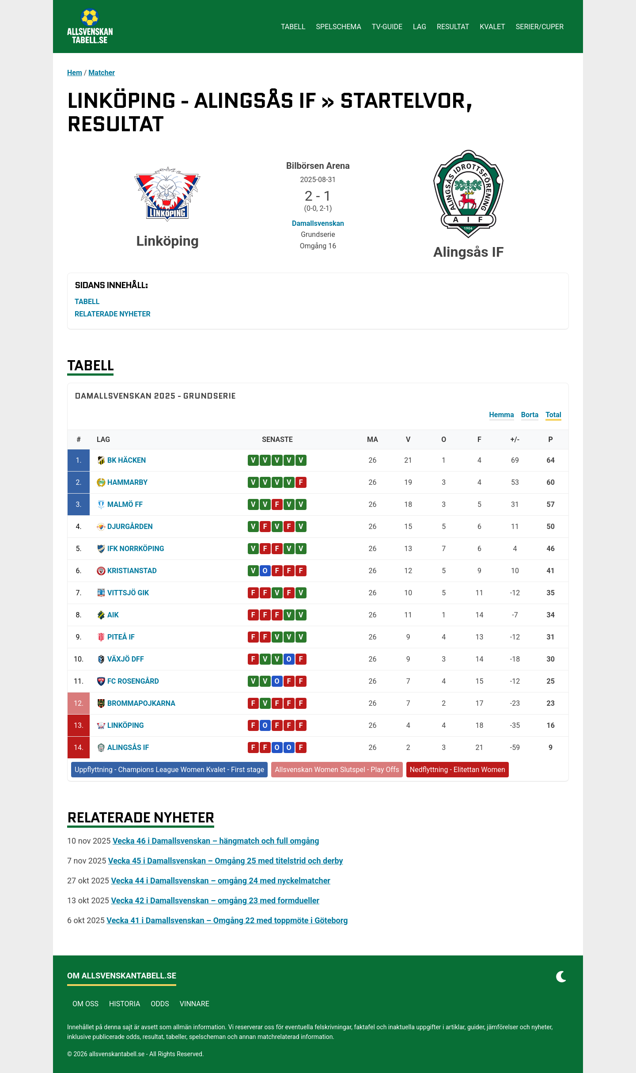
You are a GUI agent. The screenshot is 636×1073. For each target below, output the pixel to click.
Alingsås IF (128, 747)
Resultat (453, 27)
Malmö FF (125, 504)
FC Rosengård (133, 681)
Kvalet (492, 27)
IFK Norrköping (135, 548)
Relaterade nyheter (113, 314)
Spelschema (338, 27)
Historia (124, 1004)
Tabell (293, 27)
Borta (529, 415)
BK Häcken (126, 460)
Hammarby (127, 482)
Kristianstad (132, 571)
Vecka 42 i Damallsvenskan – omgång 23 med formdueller (215, 900)
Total (553, 415)
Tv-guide (387, 27)
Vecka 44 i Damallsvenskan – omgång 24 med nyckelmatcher (220, 880)
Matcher (101, 72)
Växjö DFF (125, 659)
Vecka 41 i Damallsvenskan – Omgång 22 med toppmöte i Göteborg (227, 920)
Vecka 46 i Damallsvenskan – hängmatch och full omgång (216, 840)
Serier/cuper (540, 27)
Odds (160, 1004)
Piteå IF (121, 637)
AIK (113, 615)
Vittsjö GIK (128, 593)
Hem (74, 72)
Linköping (125, 725)
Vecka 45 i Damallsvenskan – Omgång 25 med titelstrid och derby (225, 860)
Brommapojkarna (141, 703)
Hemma (501, 415)
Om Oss (85, 1004)
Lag (419, 27)
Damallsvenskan (318, 223)
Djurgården (130, 526)
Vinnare (194, 1004)
